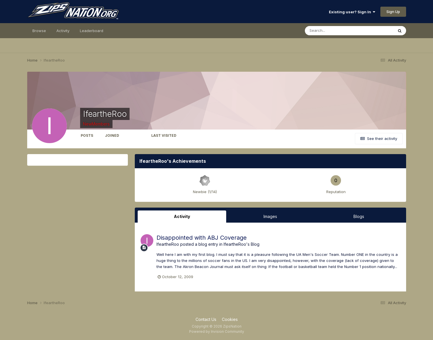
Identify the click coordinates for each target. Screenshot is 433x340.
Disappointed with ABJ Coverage (201, 237)
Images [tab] (270, 216)
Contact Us (206, 319)
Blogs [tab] (358, 216)
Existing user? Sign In (352, 12)
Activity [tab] (182, 216)
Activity (62, 30)
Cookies (230, 319)
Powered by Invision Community (216, 331)
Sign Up (393, 11)
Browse (39, 30)
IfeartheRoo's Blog (241, 244)
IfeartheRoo (167, 244)
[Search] (330, 30)
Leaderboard (91, 30)
